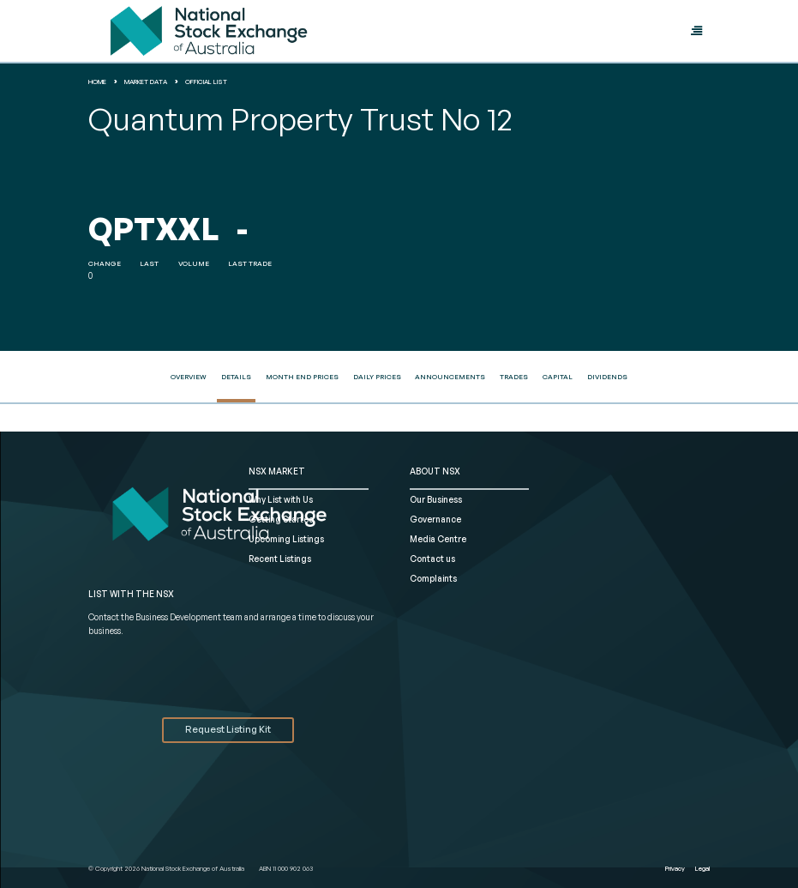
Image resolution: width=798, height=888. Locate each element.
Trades (514, 376)
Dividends (607, 376)
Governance (435, 519)
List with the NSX (131, 594)
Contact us (432, 558)
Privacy (675, 868)
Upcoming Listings (286, 539)
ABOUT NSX (435, 471)
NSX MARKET (277, 471)
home (97, 81)
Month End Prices (302, 376)
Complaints (433, 578)
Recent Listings (280, 558)
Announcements (450, 376)
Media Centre (438, 539)
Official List (206, 81)
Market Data (145, 81)
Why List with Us (281, 499)
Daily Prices (377, 376)
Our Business (436, 499)
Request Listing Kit (228, 729)
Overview (189, 376)
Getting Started (282, 519)
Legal (702, 868)
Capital (558, 376)
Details (236, 376)
